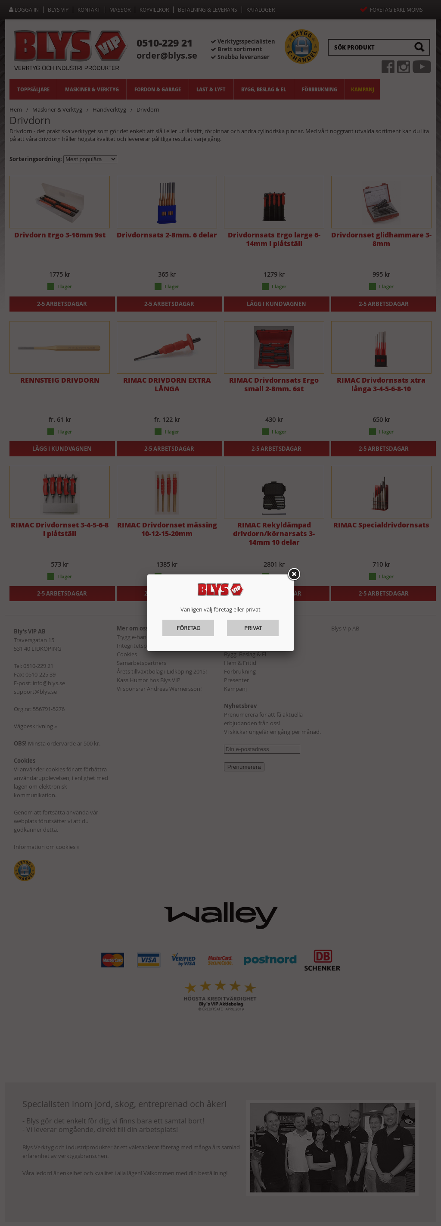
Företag (188, 628)
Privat (253, 628)
